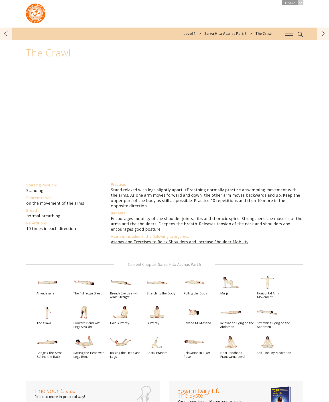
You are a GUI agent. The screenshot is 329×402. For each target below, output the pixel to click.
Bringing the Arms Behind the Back (49, 347)
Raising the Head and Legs (125, 347)
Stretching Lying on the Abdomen (273, 317)
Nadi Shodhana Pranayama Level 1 (234, 347)
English (294, 2)
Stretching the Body (161, 285)
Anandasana (47, 285)
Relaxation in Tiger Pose (196, 347)
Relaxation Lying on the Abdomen (237, 317)
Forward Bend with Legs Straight (87, 317)
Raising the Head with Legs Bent (88, 347)
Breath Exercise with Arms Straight (124, 287)
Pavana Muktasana (197, 315)
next (323, 34)
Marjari (231, 285)
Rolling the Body (195, 285)
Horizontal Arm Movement (268, 287)
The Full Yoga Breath (88, 285)
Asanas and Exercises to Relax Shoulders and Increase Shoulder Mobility (179, 241)
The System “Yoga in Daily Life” (36, 12)
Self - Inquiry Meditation (274, 345)
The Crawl (47, 315)
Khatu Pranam (157, 345)
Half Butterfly (120, 315)
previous (6, 34)
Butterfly (157, 315)
